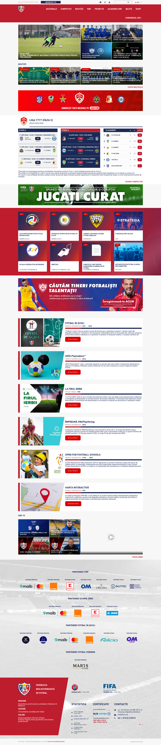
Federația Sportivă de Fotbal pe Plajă (64, 234)
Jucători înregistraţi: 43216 (80, 723)
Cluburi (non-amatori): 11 (78, 728)
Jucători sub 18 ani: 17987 (80, 732)
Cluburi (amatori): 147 (81, 719)
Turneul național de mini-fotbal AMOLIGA (93, 234)
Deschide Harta (73, 504)
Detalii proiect (73, 339)
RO (137, 2)
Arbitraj (55, 264)
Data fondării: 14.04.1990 (78, 712)
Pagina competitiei (134, 182)
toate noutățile (135, 87)
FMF (116, 239)
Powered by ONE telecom (136, 741)
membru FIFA (107, 692)
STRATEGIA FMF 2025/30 (124, 234)
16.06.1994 (117, 692)
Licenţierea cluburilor (91, 270)
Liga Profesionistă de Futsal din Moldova (31, 234)
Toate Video (137, 557)
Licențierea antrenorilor (28, 270)
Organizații (87, 239)
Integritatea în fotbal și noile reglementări (127, 265)
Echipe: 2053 (78, 716)
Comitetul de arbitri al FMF (60, 270)
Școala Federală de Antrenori (31, 264)
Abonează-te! (50, 2)
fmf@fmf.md (123, 715)
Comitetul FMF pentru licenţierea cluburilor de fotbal (93, 266)
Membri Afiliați (24, 239)
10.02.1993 (85, 692)
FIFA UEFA (118, 269)
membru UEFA (76, 692)
